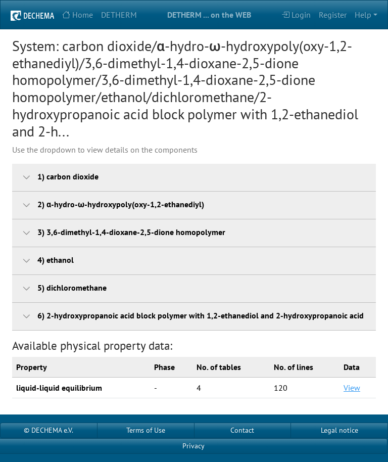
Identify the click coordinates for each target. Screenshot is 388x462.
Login (296, 15)
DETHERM (119, 15)
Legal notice (339, 430)
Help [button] (363, 15)
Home (77, 15)
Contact (242, 430)
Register (333, 15)
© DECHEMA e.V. (48, 430)
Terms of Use (145, 430)
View (352, 388)
